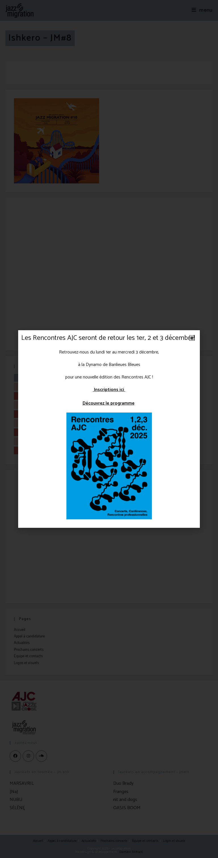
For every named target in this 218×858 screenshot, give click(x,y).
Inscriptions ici (109, 390)
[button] (192, 338)
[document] (109, 429)
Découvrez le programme (109, 403)
